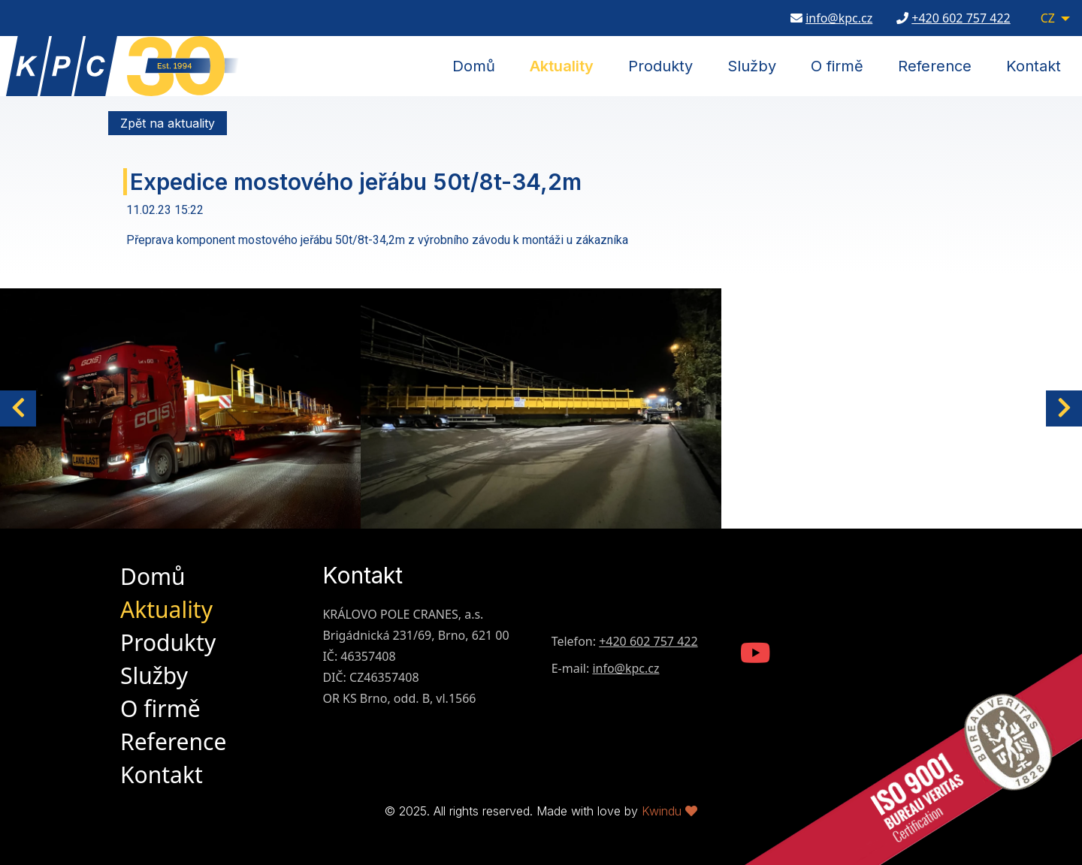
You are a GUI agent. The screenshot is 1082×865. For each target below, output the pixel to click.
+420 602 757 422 (960, 19)
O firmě (837, 66)
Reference (935, 66)
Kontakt (1033, 66)
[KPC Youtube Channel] (755, 654)
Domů (473, 66)
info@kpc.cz (838, 19)
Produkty (660, 66)
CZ (1048, 19)
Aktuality (562, 66)
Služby (751, 66)
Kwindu (669, 810)
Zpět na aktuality (167, 123)
